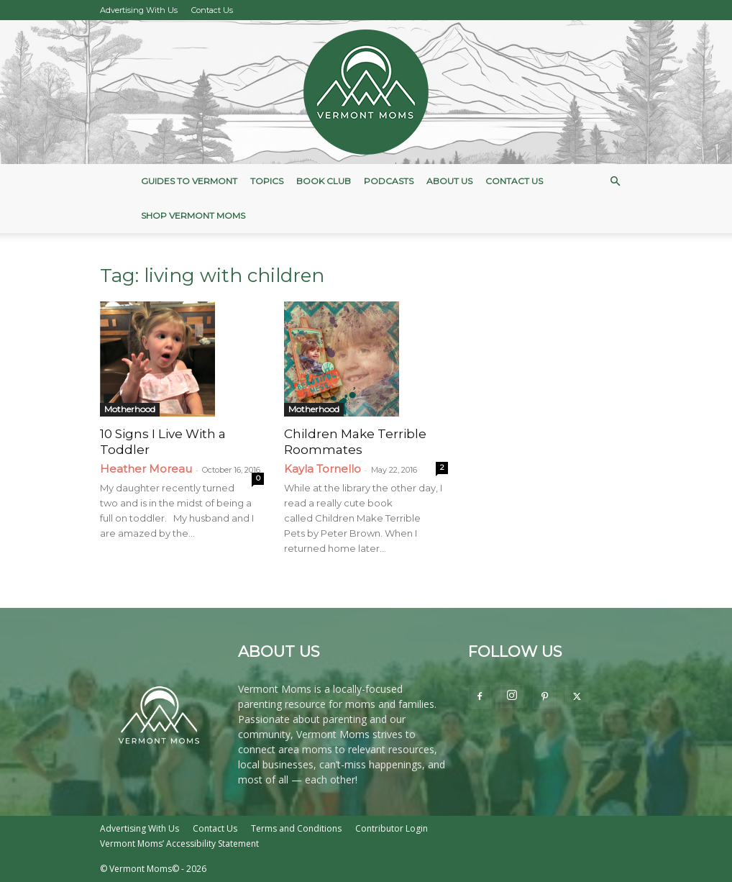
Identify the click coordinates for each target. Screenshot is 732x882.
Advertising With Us (139, 10)
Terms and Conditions (296, 828)
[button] (615, 181)
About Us (449, 181)
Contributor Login (391, 828)
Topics (266, 181)
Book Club (323, 181)
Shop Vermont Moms (193, 215)
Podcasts (388, 181)
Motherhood (129, 409)
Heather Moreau (146, 469)
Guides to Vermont (189, 181)
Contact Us (212, 10)
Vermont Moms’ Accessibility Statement (179, 843)
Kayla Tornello (322, 469)
